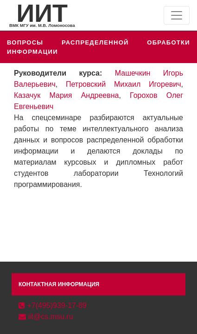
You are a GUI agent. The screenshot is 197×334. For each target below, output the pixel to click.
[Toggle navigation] (177, 15)
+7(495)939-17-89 (53, 305)
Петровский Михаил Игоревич (123, 84)
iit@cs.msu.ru (46, 317)
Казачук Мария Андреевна (66, 95)
